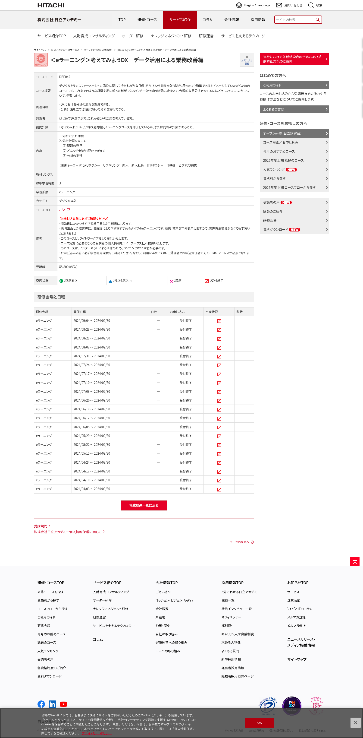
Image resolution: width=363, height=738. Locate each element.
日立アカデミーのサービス (65, 49)
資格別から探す (274, 178)
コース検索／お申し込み (280, 142)
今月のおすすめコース (279, 151)
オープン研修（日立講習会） (98, 49)
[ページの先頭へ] (355, 561)
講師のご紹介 (273, 211)
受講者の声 (277, 202)
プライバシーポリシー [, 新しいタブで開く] (97, 733)
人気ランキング (280, 169)
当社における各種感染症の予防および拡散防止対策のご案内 (292, 58)
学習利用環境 (99, 253)
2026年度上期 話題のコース (283, 160)
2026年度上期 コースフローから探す (289, 187)
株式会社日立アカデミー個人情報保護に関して (68, 531)
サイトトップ (40, 49)
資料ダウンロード (281, 229)
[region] (181, 723)
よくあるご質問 (273, 109)
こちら (62, 210)
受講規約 (40, 525)
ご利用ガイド (272, 84)
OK (259, 723)
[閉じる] (355, 723)
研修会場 (270, 220)
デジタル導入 (68, 201)
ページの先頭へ (239, 542)
